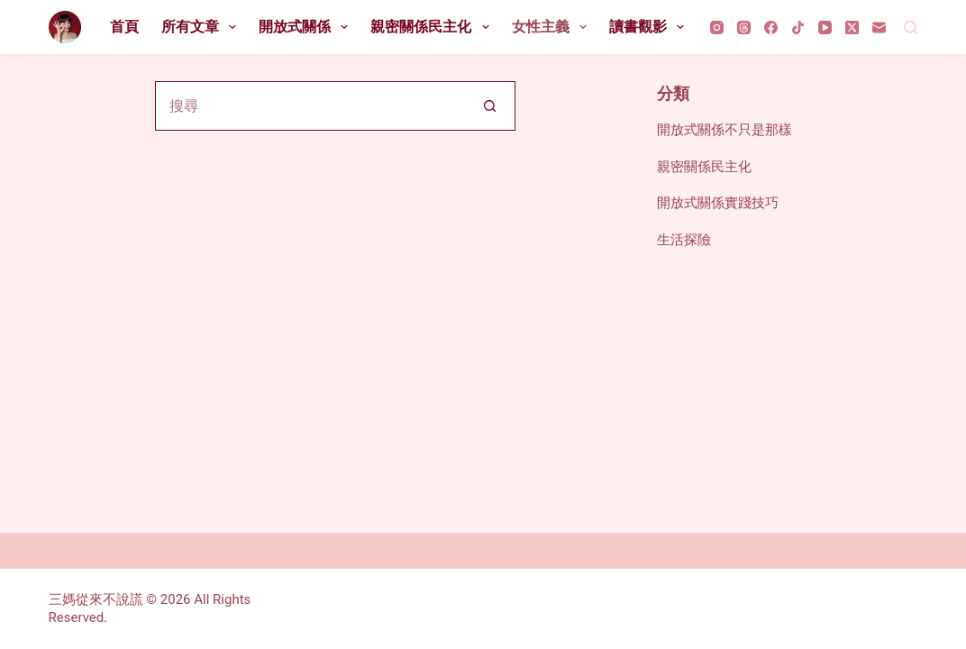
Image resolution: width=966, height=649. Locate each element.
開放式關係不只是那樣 (724, 130)
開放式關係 (307, 27)
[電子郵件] (879, 27)
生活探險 (684, 240)
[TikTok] (798, 27)
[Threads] (744, 27)
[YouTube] (825, 27)
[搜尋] (910, 27)
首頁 (124, 26)
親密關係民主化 (433, 27)
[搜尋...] (310, 106)
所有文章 (202, 27)
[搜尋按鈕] (490, 106)
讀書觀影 (650, 27)
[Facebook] (771, 27)
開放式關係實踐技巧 (718, 203)
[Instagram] (717, 27)
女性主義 (553, 27)
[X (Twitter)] (852, 27)
